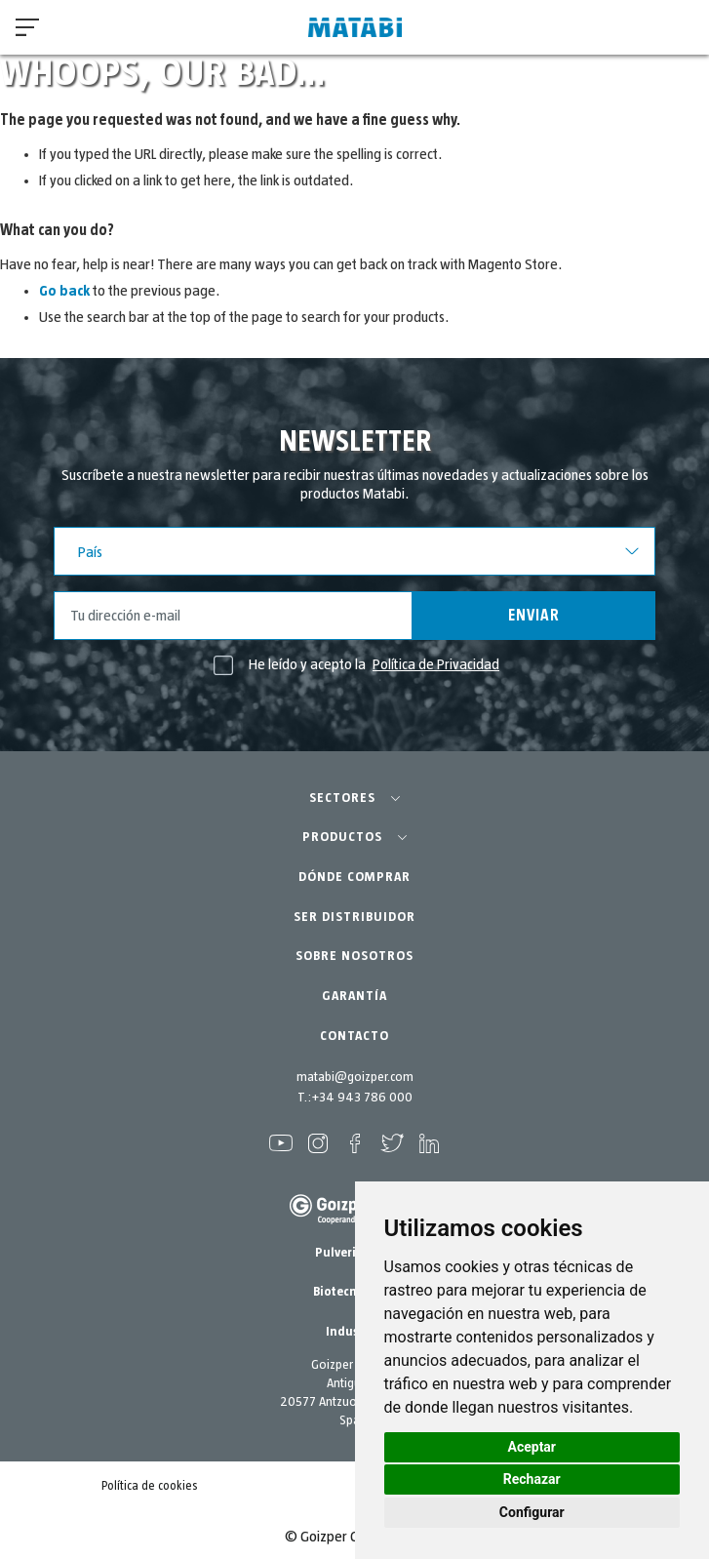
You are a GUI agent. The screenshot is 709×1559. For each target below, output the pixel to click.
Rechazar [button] (532, 1479)
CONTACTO (354, 1036)
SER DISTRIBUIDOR (354, 917)
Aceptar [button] (532, 1447)
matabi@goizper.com (355, 1077)
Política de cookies (149, 1486)
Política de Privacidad (436, 664)
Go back (64, 291)
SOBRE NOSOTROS (354, 956)
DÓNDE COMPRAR (354, 877)
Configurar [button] (532, 1512)
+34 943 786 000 (362, 1097)
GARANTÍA (354, 996)
